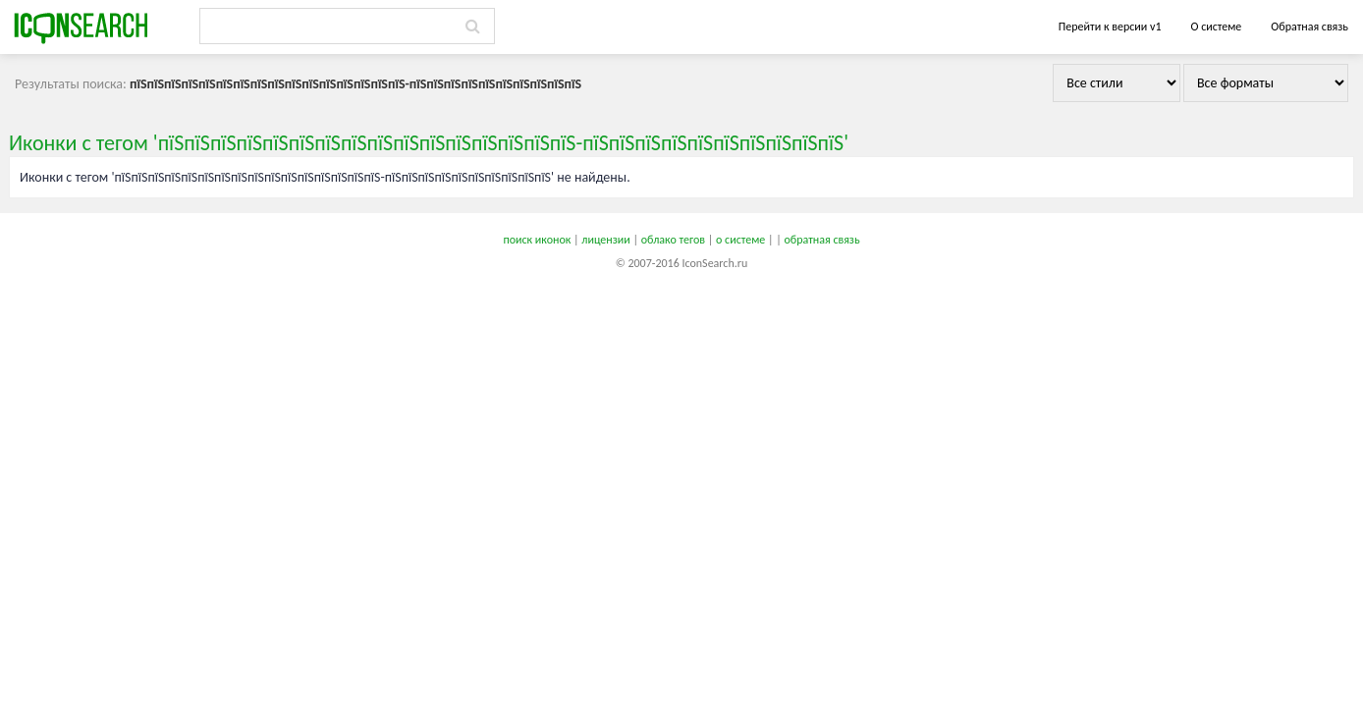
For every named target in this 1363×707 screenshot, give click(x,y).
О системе (1215, 26)
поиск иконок (537, 239)
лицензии (605, 239)
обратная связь (821, 239)
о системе (740, 239)
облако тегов (673, 239)
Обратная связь (1309, 26)
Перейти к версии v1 (1110, 26)
